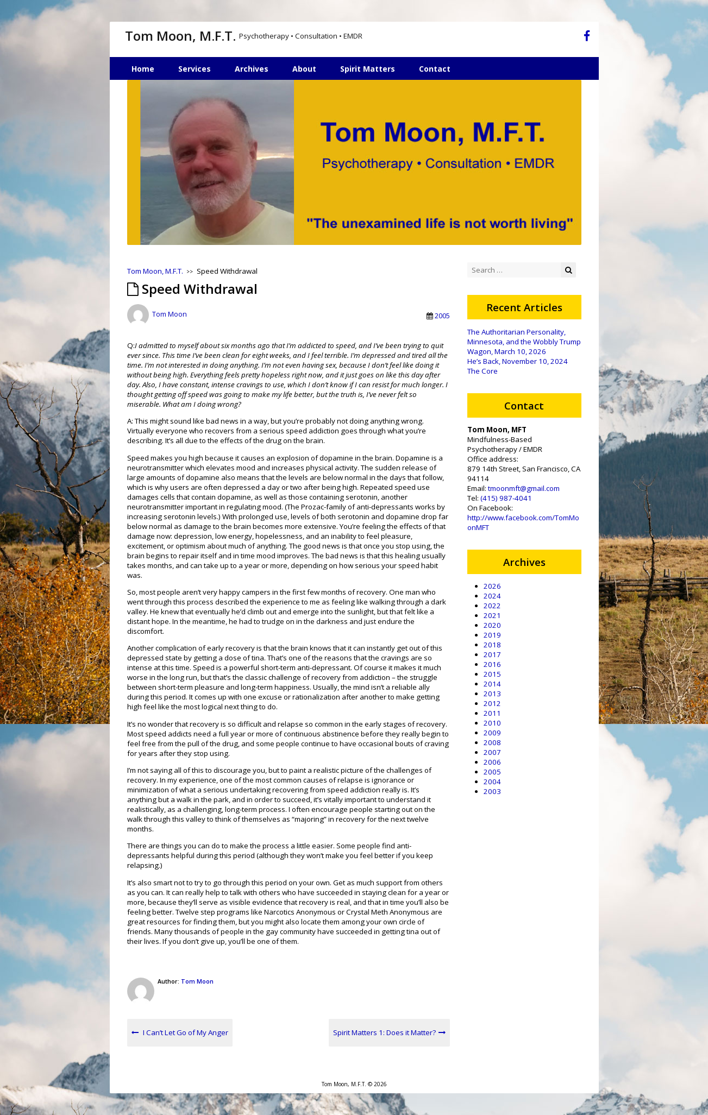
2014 (492, 684)
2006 (492, 762)
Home (142, 69)
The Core (482, 371)
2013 (492, 693)
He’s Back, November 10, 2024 (517, 361)
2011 (492, 713)
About (304, 69)
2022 (492, 605)
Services (194, 69)
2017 (492, 654)
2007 (492, 752)
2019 (492, 635)
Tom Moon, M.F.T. (180, 36)
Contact (434, 69)
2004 (492, 781)
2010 (492, 723)
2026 (492, 586)
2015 (492, 674)
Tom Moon (169, 314)
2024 (492, 596)
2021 (492, 615)
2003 (492, 791)
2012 (492, 703)
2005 (442, 315)
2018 (492, 645)
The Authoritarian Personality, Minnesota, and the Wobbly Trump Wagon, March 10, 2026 (524, 341)
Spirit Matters (367, 69)
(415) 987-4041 (506, 498)
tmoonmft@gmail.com (524, 488)
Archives (251, 69)
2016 (492, 664)
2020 (492, 625)
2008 (492, 742)
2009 (492, 733)
